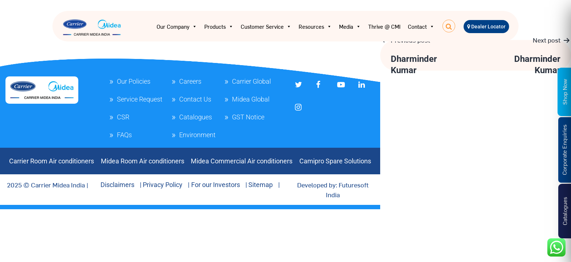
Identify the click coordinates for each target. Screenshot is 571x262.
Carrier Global (251, 81)
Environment (197, 135)
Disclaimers (117, 184)
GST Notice (248, 117)
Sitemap (260, 184)
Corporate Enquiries (564, 149)
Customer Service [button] (266, 26)
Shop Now (564, 91)
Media (350, 26)
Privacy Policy (162, 184)
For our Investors (215, 184)
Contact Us (195, 99)
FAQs (124, 135)
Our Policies (133, 81)
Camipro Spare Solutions (335, 161)
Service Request (139, 99)
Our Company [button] (177, 26)
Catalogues (195, 117)
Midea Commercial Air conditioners (241, 161)
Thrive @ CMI (384, 26)
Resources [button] (315, 26)
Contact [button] (421, 26)
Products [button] (218, 26)
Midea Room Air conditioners (142, 161)
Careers (190, 81)
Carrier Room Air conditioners (51, 161)
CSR (123, 117)
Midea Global (250, 99)
